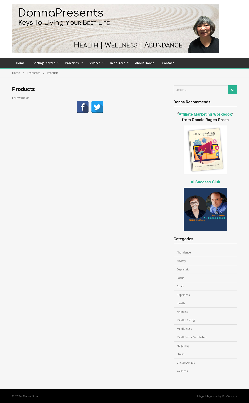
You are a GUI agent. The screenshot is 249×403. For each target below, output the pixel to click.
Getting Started (44, 63)
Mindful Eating (186, 320)
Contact (168, 63)
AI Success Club (205, 182)
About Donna (144, 63)
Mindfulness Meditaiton (192, 337)
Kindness (182, 312)
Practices (72, 63)
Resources (117, 63)
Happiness (183, 295)
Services (94, 63)
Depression (184, 269)
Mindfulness (184, 329)
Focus (180, 278)
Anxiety (181, 261)
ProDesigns (229, 396)
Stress (180, 354)
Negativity (183, 345)
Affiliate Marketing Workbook (205, 114)
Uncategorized (186, 362)
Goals (180, 286)
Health (181, 303)
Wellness (182, 371)
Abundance (184, 252)
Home (20, 63)
